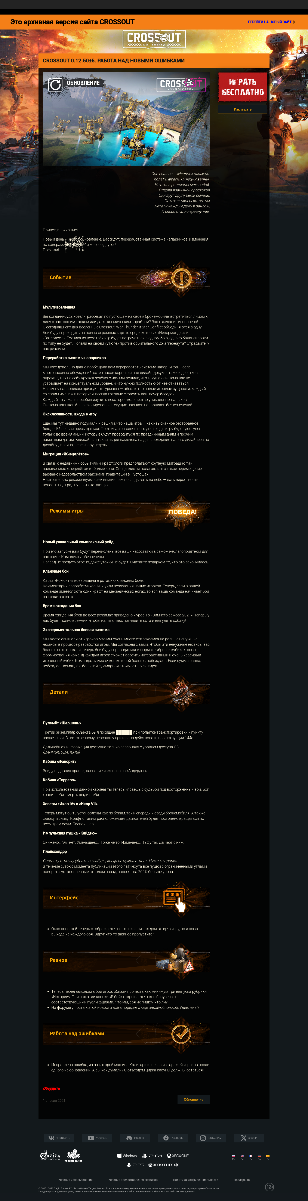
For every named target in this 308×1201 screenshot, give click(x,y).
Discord (139, 1138)
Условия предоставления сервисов (133, 1180)
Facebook (177, 1138)
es (268, 1159)
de (259, 1159)
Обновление (193, 1100)
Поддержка (242, 1180)
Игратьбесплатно (243, 87)
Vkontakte (63, 1138)
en (242, 1159)
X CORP (252, 1138)
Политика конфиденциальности (195, 1180)
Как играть (243, 109)
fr (251, 1159)
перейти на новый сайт (271, 22)
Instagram (215, 1138)
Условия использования (75, 1180)
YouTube (101, 1138)
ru (233, 1159)
